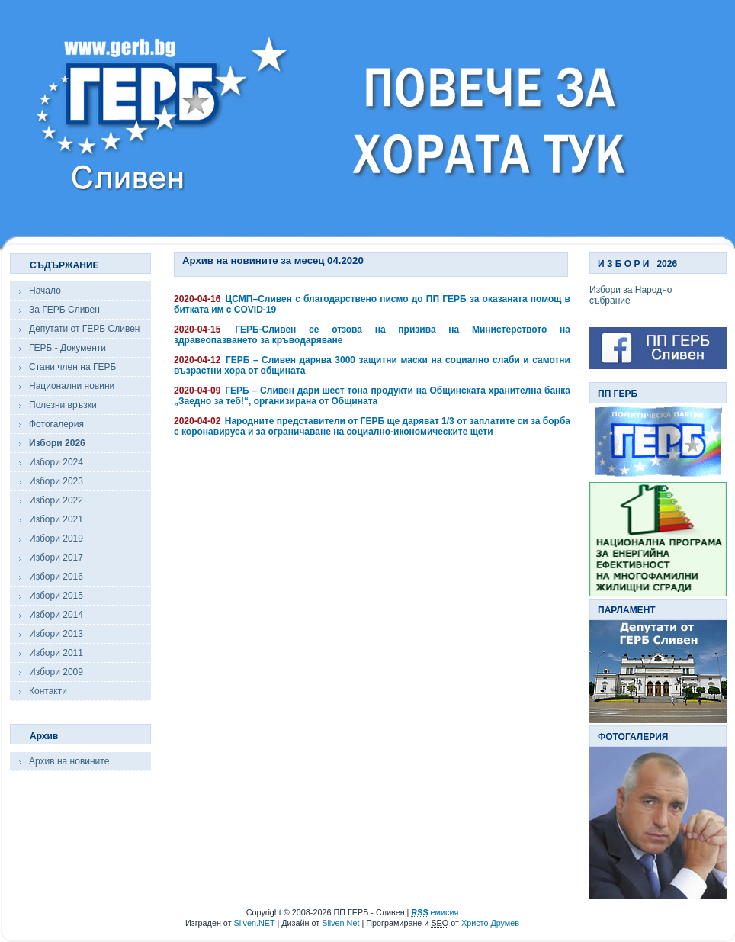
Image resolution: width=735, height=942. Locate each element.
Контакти (48, 691)
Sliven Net (340, 923)
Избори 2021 (56, 519)
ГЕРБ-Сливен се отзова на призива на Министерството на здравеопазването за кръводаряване (372, 335)
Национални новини (71, 386)
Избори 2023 (56, 481)
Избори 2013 (56, 634)
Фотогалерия (56, 424)
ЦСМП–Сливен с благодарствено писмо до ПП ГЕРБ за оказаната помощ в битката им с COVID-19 (372, 304)
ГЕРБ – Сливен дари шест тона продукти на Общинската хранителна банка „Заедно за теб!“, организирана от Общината (372, 396)
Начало (45, 290)
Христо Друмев (490, 923)
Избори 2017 (56, 557)
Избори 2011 (56, 653)
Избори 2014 (56, 614)
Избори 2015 (56, 595)
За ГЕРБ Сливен (64, 309)
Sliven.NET (254, 923)
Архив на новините (69, 761)
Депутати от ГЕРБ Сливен (84, 328)
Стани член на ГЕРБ (72, 367)
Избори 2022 (56, 500)
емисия (434, 912)
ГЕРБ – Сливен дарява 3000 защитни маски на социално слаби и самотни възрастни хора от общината (372, 365)
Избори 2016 (56, 576)
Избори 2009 (56, 672)
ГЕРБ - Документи (67, 347)
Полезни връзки (63, 405)
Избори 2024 (56, 462)
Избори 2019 (56, 538)
